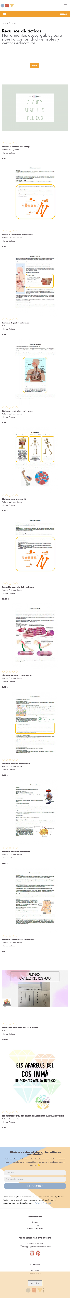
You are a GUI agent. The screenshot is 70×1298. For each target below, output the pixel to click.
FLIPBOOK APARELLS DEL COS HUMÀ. (20, 1028)
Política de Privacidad (43, 1203)
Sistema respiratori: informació (17, 411)
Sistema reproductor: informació (18, 939)
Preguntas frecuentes (35, 1228)
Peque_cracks (14, 149)
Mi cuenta (35, 1270)
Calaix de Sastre (15, 238)
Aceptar (35, 1283)
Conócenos (35, 1225)
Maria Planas (14, 1031)
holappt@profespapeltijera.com (36, 1246)
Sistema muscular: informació (16, 675)
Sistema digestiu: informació (16, 323)
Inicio (4, 23)
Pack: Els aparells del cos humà (18, 587)
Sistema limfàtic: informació (16, 851)
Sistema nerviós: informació (16, 763)
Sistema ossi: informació (14, 499)
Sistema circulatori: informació (17, 235)
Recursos (35, 1222)
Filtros (34, 65)
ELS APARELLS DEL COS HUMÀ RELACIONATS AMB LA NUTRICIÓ (33, 1116)
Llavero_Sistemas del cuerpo (16, 147)
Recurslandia (14, 1119)
